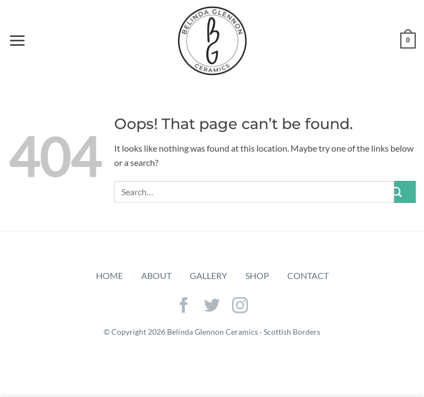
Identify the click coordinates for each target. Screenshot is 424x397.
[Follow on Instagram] (240, 306)
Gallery (208, 275)
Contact (308, 275)
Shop (257, 275)
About (156, 275)
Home (109, 275)
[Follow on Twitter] (212, 306)
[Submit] (405, 191)
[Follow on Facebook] (184, 306)
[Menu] (17, 40)
